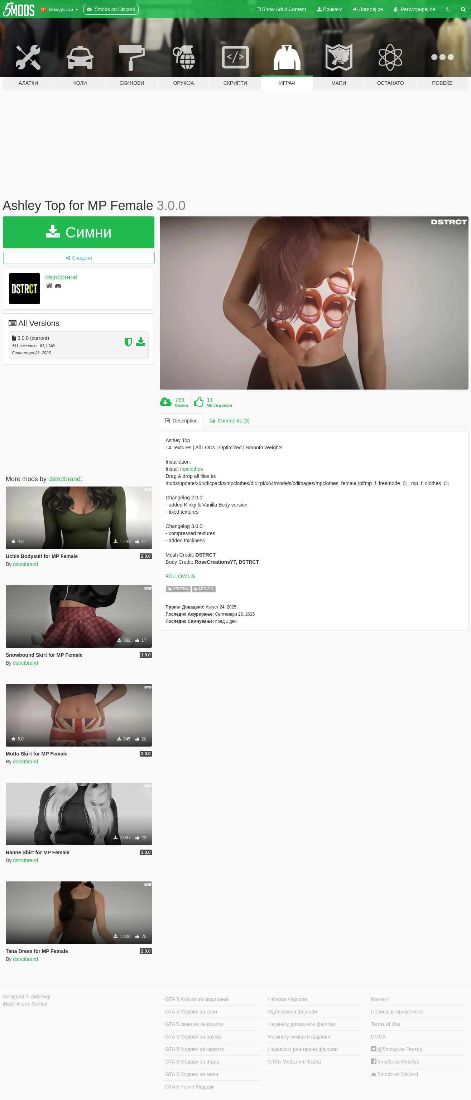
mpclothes (191, 469)
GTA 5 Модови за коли (191, 1012)
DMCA (378, 1037)
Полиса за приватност (397, 1012)
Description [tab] (181, 421)
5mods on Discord (394, 1074)
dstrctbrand (61, 277)
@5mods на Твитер (396, 1049)
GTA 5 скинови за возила (194, 1024)
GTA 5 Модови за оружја (193, 1037)
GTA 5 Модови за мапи (191, 1074)
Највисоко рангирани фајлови (303, 1049)
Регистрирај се (414, 9)
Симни (79, 232)
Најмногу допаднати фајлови (302, 1024)
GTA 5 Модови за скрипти (195, 1049)
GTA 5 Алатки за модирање (197, 999)
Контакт (380, 999)
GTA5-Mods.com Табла (294, 1062)
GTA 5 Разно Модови (189, 1087)
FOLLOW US (180, 576)
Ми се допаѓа (219, 405)
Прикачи (330, 9)
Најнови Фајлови (287, 999)
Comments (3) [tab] (229, 421)
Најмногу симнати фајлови (299, 1037)
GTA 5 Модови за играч (192, 1062)
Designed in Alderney (27, 996)
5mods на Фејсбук (395, 1062)
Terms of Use (385, 1024)
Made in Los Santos (25, 1004)
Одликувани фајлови (292, 1012)
